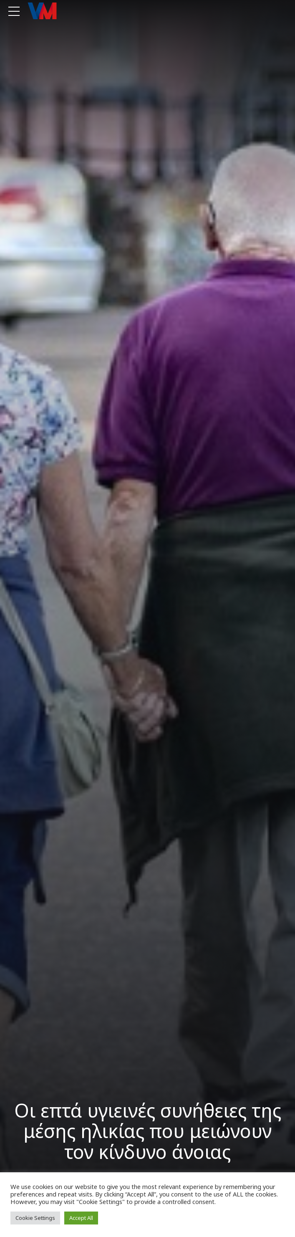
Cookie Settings (35, 1218)
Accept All (81, 1218)
